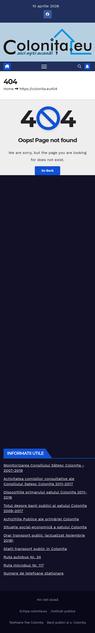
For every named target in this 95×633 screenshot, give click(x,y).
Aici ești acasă (47, 599)
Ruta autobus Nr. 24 (22, 557)
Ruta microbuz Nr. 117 (24, 565)
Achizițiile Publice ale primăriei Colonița (41, 519)
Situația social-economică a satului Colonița (45, 527)
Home (9, 89)
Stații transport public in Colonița (35, 548)
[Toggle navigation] (44, 66)
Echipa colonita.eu (33, 611)
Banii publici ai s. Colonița (66, 622)
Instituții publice (63, 611)
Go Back (47, 170)
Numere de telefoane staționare (34, 573)
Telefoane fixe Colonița (26, 622)
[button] (79, 66)
